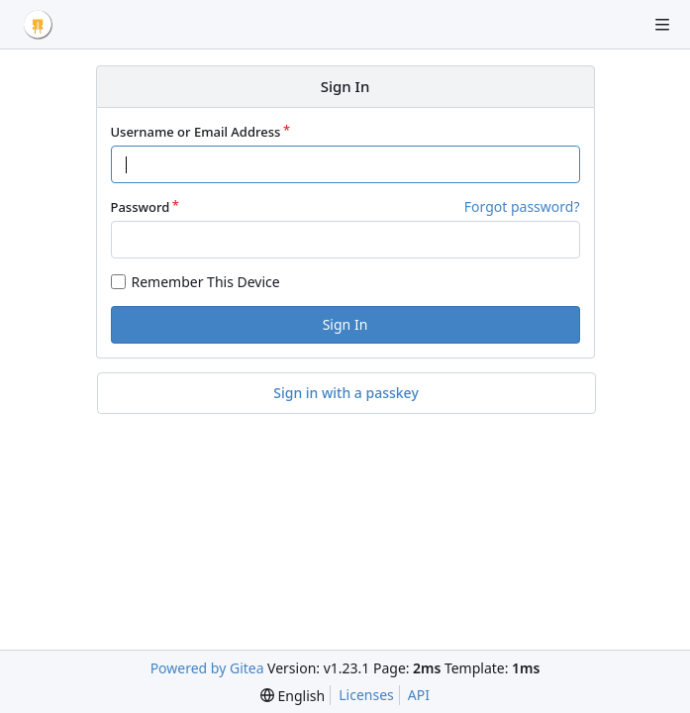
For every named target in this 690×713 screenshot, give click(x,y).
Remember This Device (206, 281)
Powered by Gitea (207, 668)
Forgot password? (522, 206)
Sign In (345, 324)
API (419, 694)
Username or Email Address (196, 132)
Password (140, 207)
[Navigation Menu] (662, 25)
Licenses (366, 694)
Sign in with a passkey (346, 393)
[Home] (37, 25)
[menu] (292, 695)
